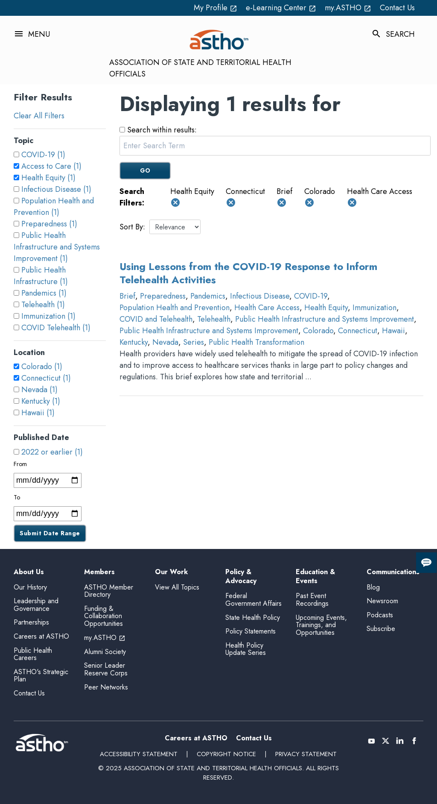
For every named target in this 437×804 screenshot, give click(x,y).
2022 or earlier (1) (52, 452)
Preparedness (163, 296)
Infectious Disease (259, 296)
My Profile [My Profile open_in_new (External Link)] (215, 7)
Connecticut (357, 330)
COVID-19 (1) (43, 154)
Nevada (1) (39, 389)
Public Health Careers (33, 654)
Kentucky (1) (40, 401)
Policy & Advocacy (240, 577)
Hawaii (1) (38, 412)
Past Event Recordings (312, 599)
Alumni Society (105, 652)
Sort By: (132, 226)
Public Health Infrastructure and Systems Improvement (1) (57, 247)
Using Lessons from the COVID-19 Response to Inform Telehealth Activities (248, 273)
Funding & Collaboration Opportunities (103, 616)
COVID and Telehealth (155, 319)
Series (193, 342)
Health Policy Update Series (245, 649)
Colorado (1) (41, 366)
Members (99, 572)
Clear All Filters (39, 115)
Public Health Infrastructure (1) (41, 275)
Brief (127, 296)
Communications (393, 572)
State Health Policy (252, 617)
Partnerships (31, 622)
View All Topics (177, 587)
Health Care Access (267, 307)
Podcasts (380, 615)
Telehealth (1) (43, 304)
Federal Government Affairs (253, 599)
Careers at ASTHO (41, 636)
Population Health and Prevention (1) (54, 206)
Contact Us (397, 7)
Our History (30, 587)
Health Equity (326, 307)
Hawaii (393, 330)
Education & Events (315, 577)
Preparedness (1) (49, 223)
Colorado (318, 330)
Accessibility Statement (139, 754)
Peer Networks (106, 687)
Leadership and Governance (36, 604)
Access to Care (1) (51, 166)
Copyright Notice (226, 754)
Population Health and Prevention (174, 307)
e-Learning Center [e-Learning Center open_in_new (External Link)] (281, 7)
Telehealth (213, 319)
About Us (29, 572)
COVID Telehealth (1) (55, 327)
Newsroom (382, 601)
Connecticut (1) (46, 378)
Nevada (165, 342)
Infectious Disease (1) (56, 189)
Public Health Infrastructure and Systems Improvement (324, 319)
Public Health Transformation (256, 342)
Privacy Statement (306, 754)
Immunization (374, 307)
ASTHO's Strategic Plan (41, 675)
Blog (373, 587)
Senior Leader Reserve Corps (106, 669)
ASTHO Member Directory (108, 591)
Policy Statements (250, 631)
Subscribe (381, 629)
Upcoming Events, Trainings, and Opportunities (321, 625)
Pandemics (207, 296)
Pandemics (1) (44, 293)
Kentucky (133, 342)
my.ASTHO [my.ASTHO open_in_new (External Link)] (348, 7)
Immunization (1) (48, 316)
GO (145, 170)
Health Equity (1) (48, 177)
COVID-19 (310, 296)
